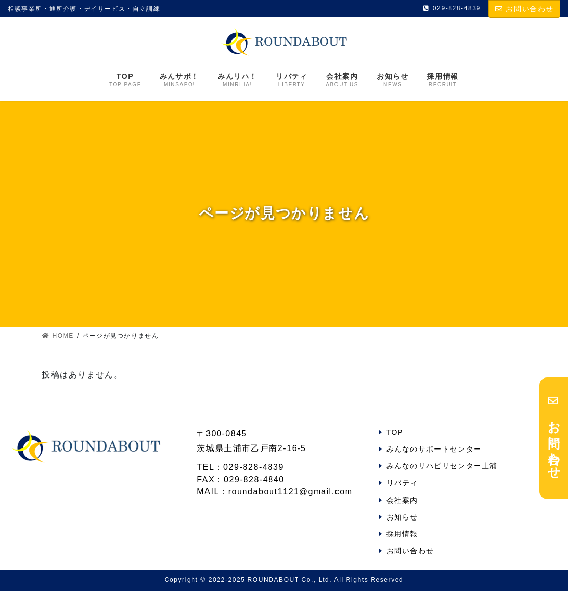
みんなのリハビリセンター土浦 (442, 466)
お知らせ (402, 517)
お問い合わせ (524, 9)
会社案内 (402, 500)
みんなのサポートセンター (434, 449)
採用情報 (402, 534)
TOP (394, 432)
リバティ (402, 483)
